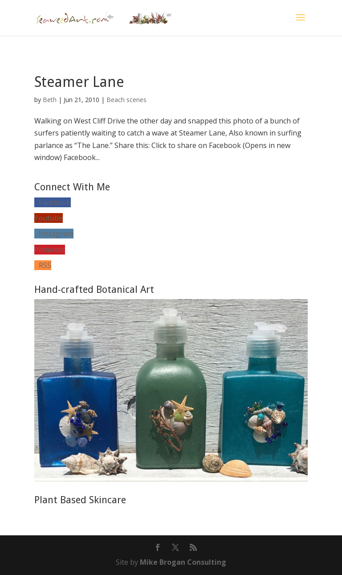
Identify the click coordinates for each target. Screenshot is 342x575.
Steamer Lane (79, 82)
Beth (50, 99)
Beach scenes (126, 99)
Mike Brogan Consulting (183, 562)
